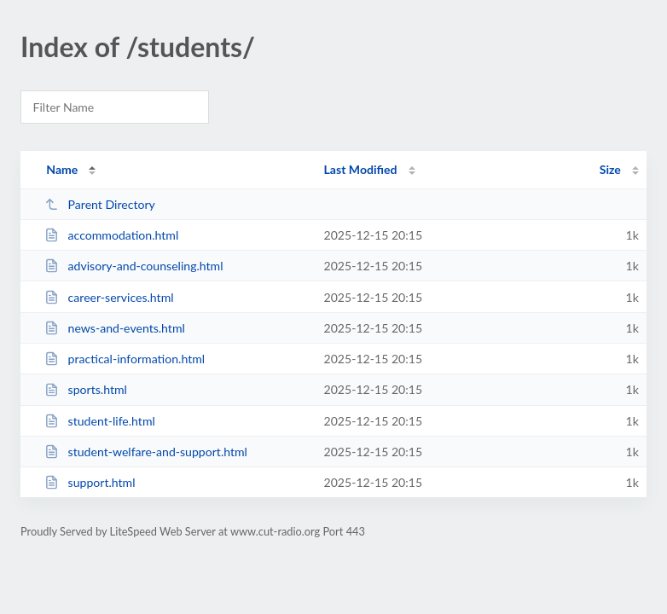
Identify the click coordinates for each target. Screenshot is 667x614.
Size (610, 169)
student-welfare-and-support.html (145, 451)
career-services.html (108, 297)
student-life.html (99, 421)
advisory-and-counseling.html (133, 265)
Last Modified (360, 169)
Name (62, 169)
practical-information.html (124, 358)
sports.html (85, 389)
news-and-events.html (114, 328)
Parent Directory (99, 204)
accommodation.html (111, 235)
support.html (89, 482)
